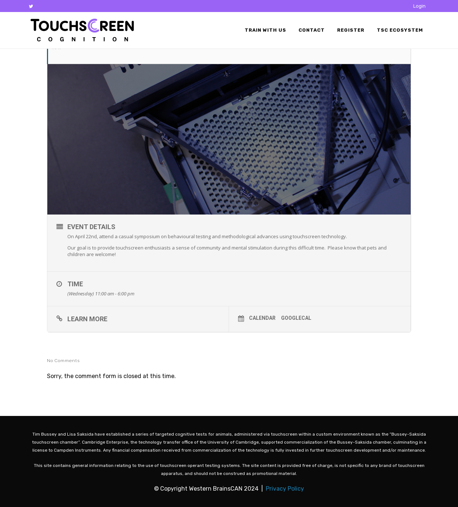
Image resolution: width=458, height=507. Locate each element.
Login (419, 6)
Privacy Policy (285, 488)
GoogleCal (296, 318)
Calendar (262, 318)
